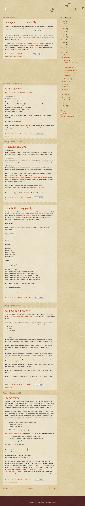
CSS (11, 136)
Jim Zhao (65, 114)
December (67, 55)
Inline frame (12, 397)
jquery (20, 56)
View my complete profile (67, 116)
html (14, 200)
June (65, 86)
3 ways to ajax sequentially (20, 22)
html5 (11, 482)
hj (5, 8)
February (66, 97)
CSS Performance (24, 125)
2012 (64, 52)
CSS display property (17, 310)
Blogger (54, 502)
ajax (11, 56)
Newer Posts (8, 488)
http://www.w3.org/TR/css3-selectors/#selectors (18, 92)
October (66, 60)
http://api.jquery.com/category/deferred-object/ (31, 45)
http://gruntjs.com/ (36, 213)
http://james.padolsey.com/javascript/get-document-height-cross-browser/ (26, 177)
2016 (64, 42)
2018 (64, 37)
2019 (64, 34)
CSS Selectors (13, 88)
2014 (64, 47)
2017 (64, 39)
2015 (64, 44)
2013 (64, 50)
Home (30, 488)
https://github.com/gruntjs (25, 217)
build (11, 300)
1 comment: (27, 54)
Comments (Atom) (16, 492)
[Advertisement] (30, 70)
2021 (64, 29)
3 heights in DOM (15, 146)
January (66, 100)
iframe (15, 482)
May (65, 89)
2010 (64, 106)
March (66, 94)
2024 (64, 21)
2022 (64, 26)
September (67, 79)
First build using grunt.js (19, 208)
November (67, 57)
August (66, 81)
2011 (64, 103)
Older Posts (52, 488)
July (65, 84)
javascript (15, 56)
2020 (64, 31)
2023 (64, 23)
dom (11, 200)
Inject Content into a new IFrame (14, 433)
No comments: (29, 133)
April (65, 92)
